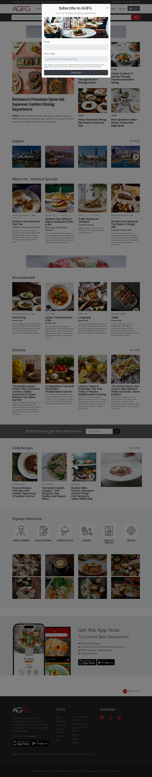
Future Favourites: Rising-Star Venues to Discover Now (92, 122)
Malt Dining (19, 317)
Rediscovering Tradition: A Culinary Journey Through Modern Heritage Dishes (92, 78)
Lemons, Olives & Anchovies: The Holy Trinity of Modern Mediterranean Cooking (92, 390)
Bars (56, 8)
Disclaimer (116, 771)
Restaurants (43, 8)
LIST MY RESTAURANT (131, 2)
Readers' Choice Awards (79, 729)
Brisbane (36, 754)
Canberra (69, 754)
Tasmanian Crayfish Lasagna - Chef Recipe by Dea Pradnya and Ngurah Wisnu (54, 493)
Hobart (78, 754)
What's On (77, 8)
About (59, 717)
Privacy (106, 771)
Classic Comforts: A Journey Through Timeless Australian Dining (122, 78)
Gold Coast (88, 754)
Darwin (60, 754)
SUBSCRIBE (116, 2)
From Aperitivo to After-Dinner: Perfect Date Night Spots (124, 122)
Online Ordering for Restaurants (80, 718)
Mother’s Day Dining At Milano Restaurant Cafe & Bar (59, 222)
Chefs (113, 8)
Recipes (103, 8)
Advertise (60, 721)
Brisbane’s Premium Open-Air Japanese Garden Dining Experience (38, 104)
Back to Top (131, 691)
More (121, 8)
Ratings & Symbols (60, 730)
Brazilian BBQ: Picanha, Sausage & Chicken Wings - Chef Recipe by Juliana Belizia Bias (82, 493)
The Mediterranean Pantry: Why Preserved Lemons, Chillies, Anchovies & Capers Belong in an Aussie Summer (25, 393)
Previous (16, 157)
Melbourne (25, 754)
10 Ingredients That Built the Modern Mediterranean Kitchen (59, 389)
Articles (65, 8)
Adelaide (45, 754)
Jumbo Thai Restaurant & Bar (58, 319)
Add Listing (61, 725)
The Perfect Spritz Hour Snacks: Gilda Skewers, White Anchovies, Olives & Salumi (125, 390)
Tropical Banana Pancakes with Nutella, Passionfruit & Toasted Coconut (24, 492)
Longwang (84, 317)
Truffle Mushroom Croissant (88, 220)
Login (134, 8)
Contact (59, 736)
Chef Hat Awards (58, 2)
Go (116, 431)
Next (135, 157)
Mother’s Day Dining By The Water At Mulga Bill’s (124, 224)
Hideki (114, 317)
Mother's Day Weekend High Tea (26, 223)
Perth (53, 754)
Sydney (15, 754)
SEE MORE (135, 141)
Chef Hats (90, 8)
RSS (58, 740)
